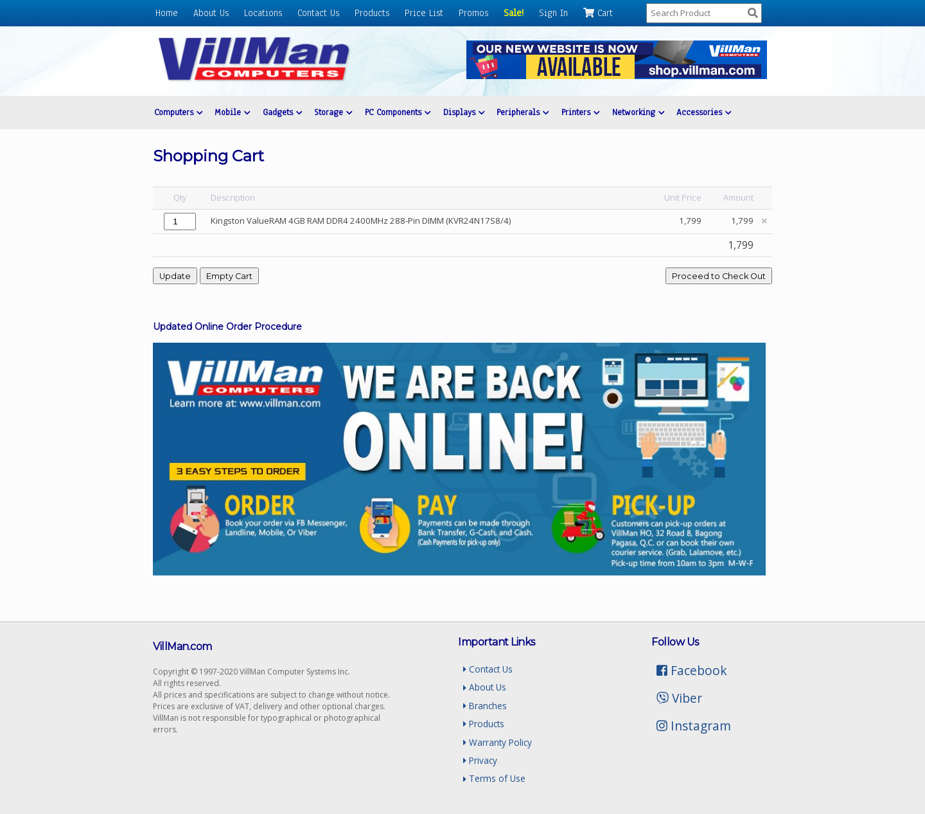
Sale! (514, 12)
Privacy (480, 760)
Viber (679, 698)
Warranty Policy (497, 742)
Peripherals (523, 112)
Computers (178, 112)
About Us (211, 12)
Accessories (703, 112)
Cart (598, 12)
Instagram (693, 725)
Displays (463, 112)
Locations (263, 12)
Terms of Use (494, 778)
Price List (424, 12)
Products (372, 12)
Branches (485, 706)
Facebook (691, 670)
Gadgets (282, 112)
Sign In (553, 12)
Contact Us (318, 12)
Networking (638, 112)
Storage (333, 112)
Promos (473, 12)
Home (166, 12)
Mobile (232, 112)
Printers (580, 112)
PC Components (397, 112)
